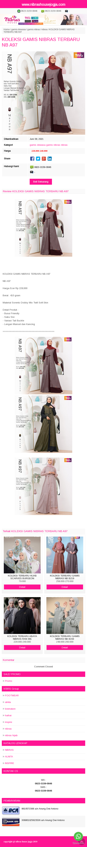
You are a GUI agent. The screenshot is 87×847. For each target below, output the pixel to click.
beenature (10, 708)
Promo (8, 681)
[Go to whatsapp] (78, 836)
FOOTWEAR (12, 695)
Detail (22, 587)
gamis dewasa (18, 29)
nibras (44, 29)
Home (7, 29)
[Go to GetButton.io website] (78, 843)
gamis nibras (33, 29)
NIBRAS (9, 750)
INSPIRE (9, 763)
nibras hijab (11, 735)
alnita (8, 702)
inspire (8, 722)
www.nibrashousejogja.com (43, 4)
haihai (8, 715)
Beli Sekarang (40, 181)
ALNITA (9, 756)
